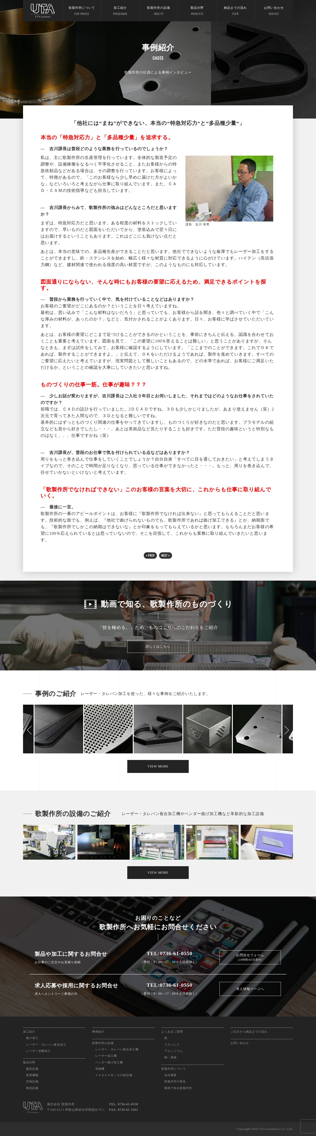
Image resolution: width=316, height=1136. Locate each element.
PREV (150, 555)
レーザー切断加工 (38, 1051)
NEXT (165, 555)
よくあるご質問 (172, 1031)
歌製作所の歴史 (175, 1081)
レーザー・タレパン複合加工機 (116, 1049)
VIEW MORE (157, 766)
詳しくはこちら (158, 646)
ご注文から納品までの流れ (249, 1031)
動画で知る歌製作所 (178, 1088)
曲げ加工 (32, 1038)
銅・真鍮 (170, 1057)
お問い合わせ (274, 11)
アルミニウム (173, 1051)
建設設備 (32, 1068)
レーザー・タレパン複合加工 (46, 1044)
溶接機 (99, 1068)
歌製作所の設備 (159, 11)
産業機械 (32, 1075)
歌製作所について (82, 11)
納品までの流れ (235, 11)
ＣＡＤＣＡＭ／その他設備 (113, 1075)
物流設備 (32, 1088)
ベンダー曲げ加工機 (109, 1062)
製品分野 (197, 11)
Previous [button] (29, 730)
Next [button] (286, 730)
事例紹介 (98, 1031)
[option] (158, 730)
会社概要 (170, 1075)
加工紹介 (120, 11)
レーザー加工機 (106, 1055)
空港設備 (32, 1081)
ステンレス (172, 1044)
